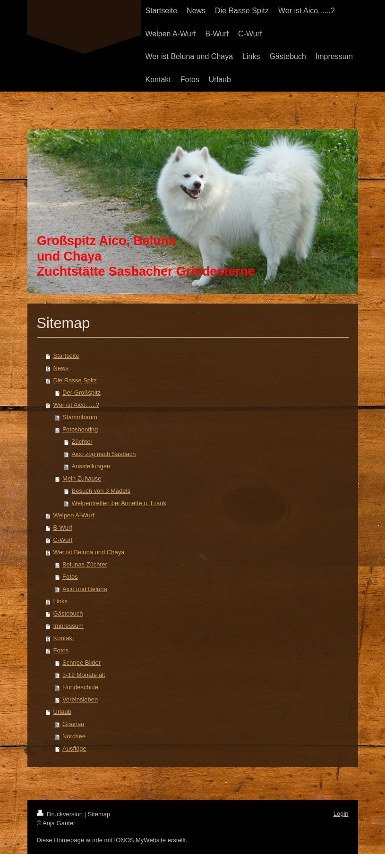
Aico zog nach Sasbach (104, 453)
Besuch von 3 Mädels (101, 490)
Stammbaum (79, 417)
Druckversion (61, 814)
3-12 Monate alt (83, 674)
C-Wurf (63, 539)
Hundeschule (80, 687)
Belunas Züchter (84, 564)
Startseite (66, 355)
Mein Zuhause (81, 478)
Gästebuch (68, 613)
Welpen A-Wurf (73, 515)
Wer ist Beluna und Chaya (89, 552)
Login (341, 813)
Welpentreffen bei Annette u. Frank (119, 503)
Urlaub (62, 711)
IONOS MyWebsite (140, 840)
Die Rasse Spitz (75, 380)
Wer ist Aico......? (76, 404)
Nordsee (74, 736)
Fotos (70, 576)
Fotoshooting (80, 429)
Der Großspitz (81, 392)
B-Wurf (62, 527)
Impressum (68, 625)
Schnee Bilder (81, 662)
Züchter (82, 441)
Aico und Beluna (84, 588)
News (61, 368)
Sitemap (99, 814)
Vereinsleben (80, 699)
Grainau (73, 723)
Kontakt (63, 638)
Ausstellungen (91, 466)
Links (60, 601)
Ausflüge (74, 748)
